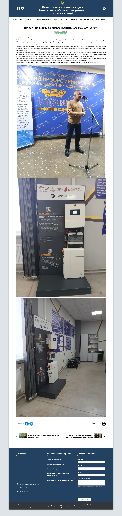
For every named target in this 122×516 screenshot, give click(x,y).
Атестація (63, 19)
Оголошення (88, 19)
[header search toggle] (104, 8)
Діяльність (29, 19)
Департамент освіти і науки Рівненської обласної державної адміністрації (62, 10)
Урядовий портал (53, 469)
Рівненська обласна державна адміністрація (58, 474)
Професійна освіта (62, 33)
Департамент (17, 19)
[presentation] (89, 493)
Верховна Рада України (55, 464)
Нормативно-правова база (46, 19)
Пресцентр (100, 19)
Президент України (54, 459)
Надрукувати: (99, 423)
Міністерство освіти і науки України (60, 480)
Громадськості (75, 19)
